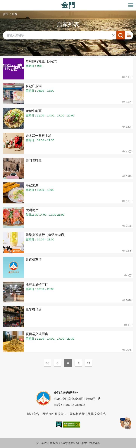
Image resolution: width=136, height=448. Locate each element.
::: (1, 2)
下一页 (78, 363)
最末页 (88, 363)
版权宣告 (33, 414)
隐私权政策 (77, 414)
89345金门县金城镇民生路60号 (77, 398)
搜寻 (120, 35)
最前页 (47, 363)
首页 (5, 14)
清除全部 (113, 35)
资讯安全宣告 (97, 414)
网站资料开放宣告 (54, 414)
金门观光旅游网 (68, 5)
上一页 (57, 363)
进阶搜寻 (129, 35)
